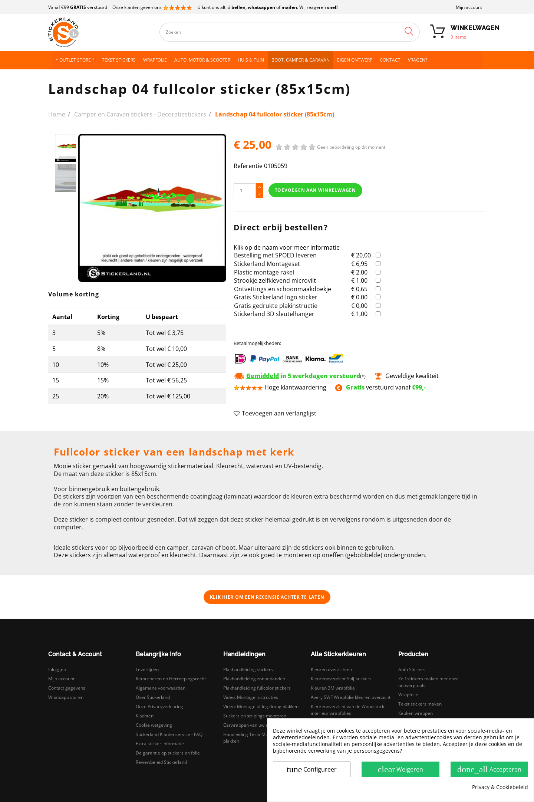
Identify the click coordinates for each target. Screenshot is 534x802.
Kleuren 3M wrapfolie (333, 688)
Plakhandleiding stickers (248, 669)
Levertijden (147, 669)
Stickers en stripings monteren (254, 716)
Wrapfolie (408, 694)
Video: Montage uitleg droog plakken (261, 706)
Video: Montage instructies (250, 697)
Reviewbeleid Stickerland (161, 762)
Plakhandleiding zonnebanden (254, 679)
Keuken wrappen (415, 713)
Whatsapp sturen (65, 697)
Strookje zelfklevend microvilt (275, 280)
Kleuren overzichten (331, 669)
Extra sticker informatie (160, 743)
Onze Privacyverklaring (159, 706)
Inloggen (57, 669)
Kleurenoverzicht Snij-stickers (341, 679)
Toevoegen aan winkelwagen (315, 190)
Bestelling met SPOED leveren (275, 255)
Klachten (145, 716)
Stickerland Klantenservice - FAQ (169, 734)
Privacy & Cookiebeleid (500, 787)
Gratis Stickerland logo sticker (275, 297)
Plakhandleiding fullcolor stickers (257, 688)
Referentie (248, 166)
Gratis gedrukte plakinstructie (275, 306)
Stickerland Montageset (267, 264)
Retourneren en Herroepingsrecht (171, 679)
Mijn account (469, 7)
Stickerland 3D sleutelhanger (274, 314)
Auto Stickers (411, 669)
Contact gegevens (66, 688)
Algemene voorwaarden (160, 688)
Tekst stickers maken (420, 704)
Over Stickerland (153, 697)
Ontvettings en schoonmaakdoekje (282, 289)
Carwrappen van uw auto (249, 725)
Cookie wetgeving (154, 725)
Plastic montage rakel (264, 272)
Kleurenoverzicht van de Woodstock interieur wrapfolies (347, 709)
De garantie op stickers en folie (168, 753)
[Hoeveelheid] (245, 190)
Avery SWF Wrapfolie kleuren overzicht (350, 697)
